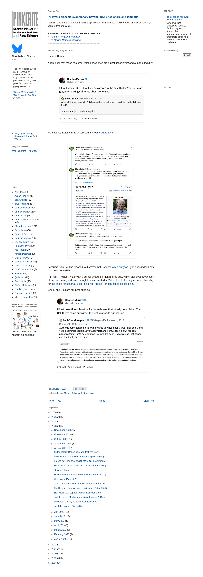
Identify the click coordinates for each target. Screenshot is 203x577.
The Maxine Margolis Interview (65, 40)
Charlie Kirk (20, 215)
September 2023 (63, 443)
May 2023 (59, 521)
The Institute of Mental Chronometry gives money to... (81, 456)
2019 (54, 558)
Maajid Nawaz (21, 258)
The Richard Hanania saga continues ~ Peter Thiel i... (81, 488)
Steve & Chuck (61, 470)
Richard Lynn (106, 132)
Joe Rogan (20, 250)
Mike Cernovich (22, 265)
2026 (54, 412)
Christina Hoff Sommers (26, 219)
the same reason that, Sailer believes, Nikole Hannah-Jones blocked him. (92, 283)
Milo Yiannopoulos (23, 269)
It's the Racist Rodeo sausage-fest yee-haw (76, 452)
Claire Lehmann (22, 226)
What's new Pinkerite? (65, 479)
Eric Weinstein (21, 242)
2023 (54, 426)
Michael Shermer (23, 261)
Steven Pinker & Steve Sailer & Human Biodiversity (80, 474)
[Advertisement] (25, 116)
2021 (54, 549)
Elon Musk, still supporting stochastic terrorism (77, 492)
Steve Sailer (88, 393)
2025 (54, 417)
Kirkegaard (77, 393)
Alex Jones (20, 192)
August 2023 (61, 448)
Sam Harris (20, 281)
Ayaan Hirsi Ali (21, 196)
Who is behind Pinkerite (24, 151)
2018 (54, 563)
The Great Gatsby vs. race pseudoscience (75, 501)
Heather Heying (22, 246)
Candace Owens (23, 207)
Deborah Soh (21, 234)
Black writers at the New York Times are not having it (81, 465)
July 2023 (59, 512)
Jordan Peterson (22, 254)
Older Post (148, 401)
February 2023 (62, 534)
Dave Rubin (20, 230)
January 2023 (61, 539)
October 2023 (61, 439)
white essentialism (23, 297)
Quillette (18, 277)
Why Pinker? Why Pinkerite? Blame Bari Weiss (25, 136)
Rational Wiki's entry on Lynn (118, 267)
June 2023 (60, 516)
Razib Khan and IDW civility (68, 506)
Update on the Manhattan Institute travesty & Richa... (81, 497)
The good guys (22, 293)
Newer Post (55, 401)
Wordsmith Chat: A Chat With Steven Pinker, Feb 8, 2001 (24, 95)
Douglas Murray (22, 238)
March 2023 (60, 530)
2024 (54, 421)
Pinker (17, 273)
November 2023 (62, 434)
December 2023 (62, 430)
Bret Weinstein (22, 204)
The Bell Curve (22, 289)
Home (102, 401)
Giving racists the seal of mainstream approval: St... (80, 483)
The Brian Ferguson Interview (64, 36)
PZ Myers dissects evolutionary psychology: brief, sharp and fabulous (93, 16)
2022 (54, 544)
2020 (54, 553)
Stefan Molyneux (23, 285)
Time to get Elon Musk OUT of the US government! (80, 461)
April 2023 (59, 525)
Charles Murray (63, 393)
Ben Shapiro (20, 200)
